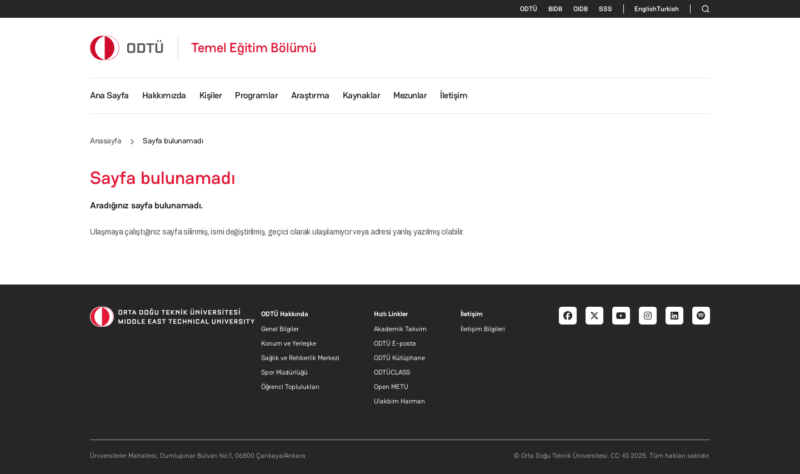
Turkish (668, 8)
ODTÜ (528, 8)
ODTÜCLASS (392, 372)
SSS (605, 8)
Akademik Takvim (400, 329)
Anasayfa (105, 141)
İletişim (453, 95)
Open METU (391, 386)
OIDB (580, 8)
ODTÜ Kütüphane (399, 357)
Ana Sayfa (109, 95)
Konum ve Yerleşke (288, 343)
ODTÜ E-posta (395, 343)
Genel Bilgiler (280, 329)
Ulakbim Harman (399, 401)
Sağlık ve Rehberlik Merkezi (300, 357)
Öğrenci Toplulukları (290, 386)
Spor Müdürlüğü (284, 372)
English (645, 8)
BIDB (555, 8)
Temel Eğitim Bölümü (254, 47)
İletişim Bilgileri (483, 329)
